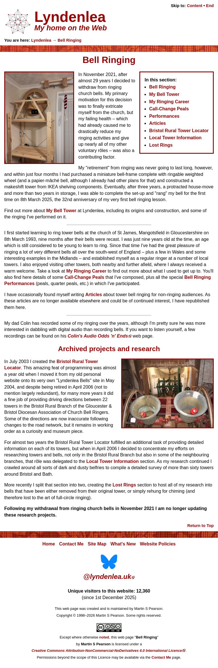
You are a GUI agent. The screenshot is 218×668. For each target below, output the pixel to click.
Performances (164, 116)
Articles (157, 123)
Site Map (97, 543)
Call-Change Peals (169, 108)
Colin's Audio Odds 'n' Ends (98, 336)
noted (104, 637)
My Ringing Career (169, 101)
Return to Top (200, 525)
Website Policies (158, 543)
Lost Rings (161, 145)
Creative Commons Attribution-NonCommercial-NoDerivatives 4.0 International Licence (107, 650)
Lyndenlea (41, 40)
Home (48, 543)
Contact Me (71, 543)
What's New (123, 543)
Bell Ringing (69, 40)
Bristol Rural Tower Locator (179, 130)
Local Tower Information (175, 137)
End (210, 5)
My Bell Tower (164, 94)
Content (194, 5)
